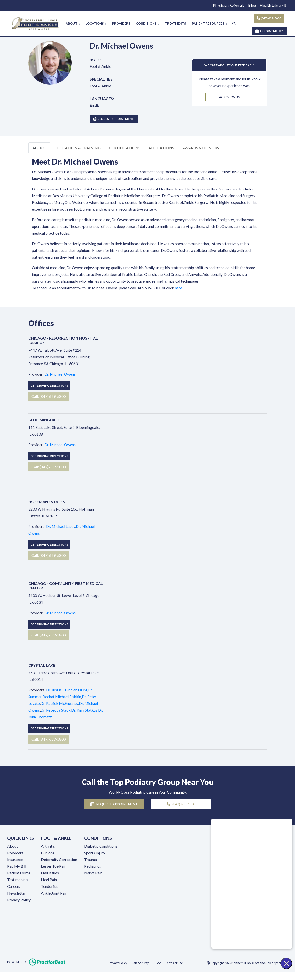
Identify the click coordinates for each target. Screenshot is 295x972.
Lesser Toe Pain (53, 866)
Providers (15, 853)
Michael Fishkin (68, 697)
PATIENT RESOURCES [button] (209, 23)
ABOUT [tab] (39, 148)
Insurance (15, 859)
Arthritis (48, 846)
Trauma (90, 859)
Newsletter (16, 893)
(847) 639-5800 (269, 18)
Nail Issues (50, 873)
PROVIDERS (121, 23)
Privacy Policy (19, 900)
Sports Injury (94, 853)
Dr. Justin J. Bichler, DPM (66, 690)
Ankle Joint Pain (54, 893)
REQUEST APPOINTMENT (113, 119)
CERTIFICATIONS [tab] (124, 148)
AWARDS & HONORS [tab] (200, 148)
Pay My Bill (16, 866)
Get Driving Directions (49, 386)
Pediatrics (92, 866)
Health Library (273, 5)
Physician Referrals (228, 5)
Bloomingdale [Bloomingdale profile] (44, 420)
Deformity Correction (59, 859)
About (12, 846)
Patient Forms (18, 873)
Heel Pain (49, 880)
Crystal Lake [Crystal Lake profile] (41, 665)
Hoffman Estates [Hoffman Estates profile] (46, 502)
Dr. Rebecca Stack (56, 710)
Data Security (140, 962)
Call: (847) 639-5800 (48, 397)
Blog (252, 5)
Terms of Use (174, 962)
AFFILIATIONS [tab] (161, 148)
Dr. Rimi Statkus (84, 710)
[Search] (234, 23)
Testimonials (17, 880)
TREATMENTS (175, 23)
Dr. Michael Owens (60, 374)
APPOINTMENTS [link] (269, 31)
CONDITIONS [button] (147, 23)
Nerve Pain (93, 873)
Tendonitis (49, 886)
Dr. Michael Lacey (60, 526)
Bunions (47, 853)
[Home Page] (35, 23)
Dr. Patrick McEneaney (59, 703)
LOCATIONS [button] (96, 23)
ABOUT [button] (73, 23)
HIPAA (157, 962)
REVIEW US (229, 97)
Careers (13, 886)
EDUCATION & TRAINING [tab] (77, 148)
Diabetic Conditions (100, 846)
